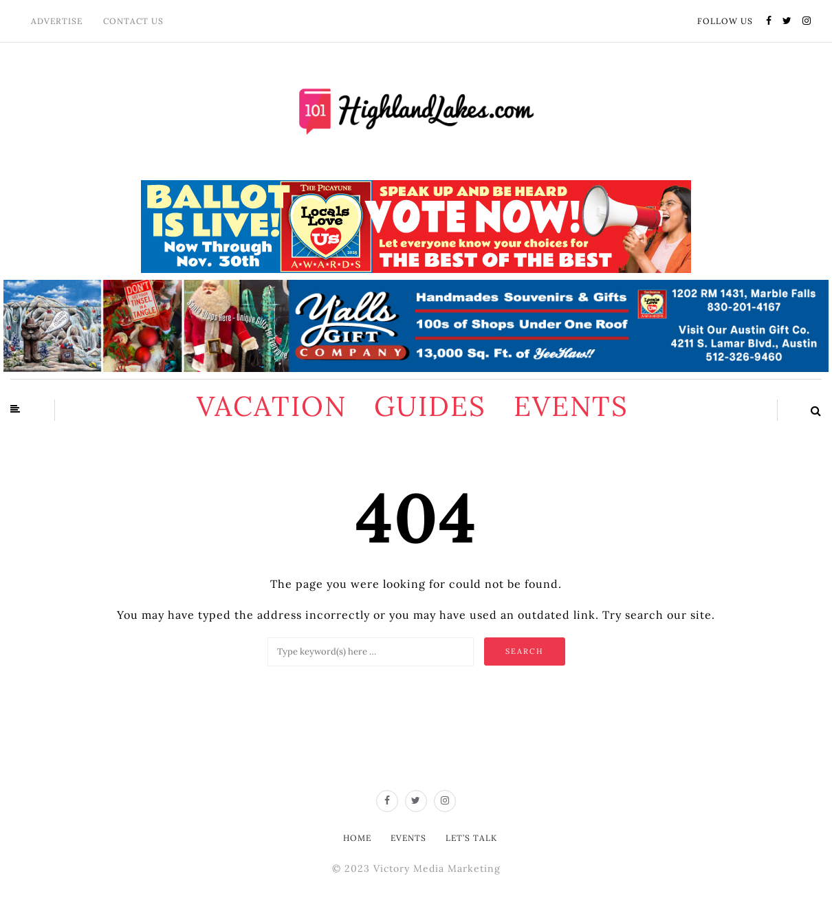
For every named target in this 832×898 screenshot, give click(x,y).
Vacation (272, 406)
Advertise (57, 21)
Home (357, 838)
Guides (430, 406)
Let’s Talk (471, 838)
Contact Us (133, 21)
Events (571, 406)
